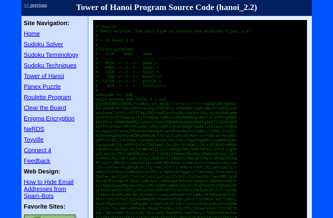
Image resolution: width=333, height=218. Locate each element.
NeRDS (34, 129)
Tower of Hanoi (44, 76)
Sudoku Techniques (50, 65)
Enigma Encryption (49, 118)
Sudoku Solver (43, 44)
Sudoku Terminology (51, 54)
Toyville (34, 139)
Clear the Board (45, 107)
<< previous (35, 5)
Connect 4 (37, 150)
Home (32, 33)
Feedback (37, 160)
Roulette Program (47, 97)
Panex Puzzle (42, 86)
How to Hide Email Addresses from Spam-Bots (49, 189)
